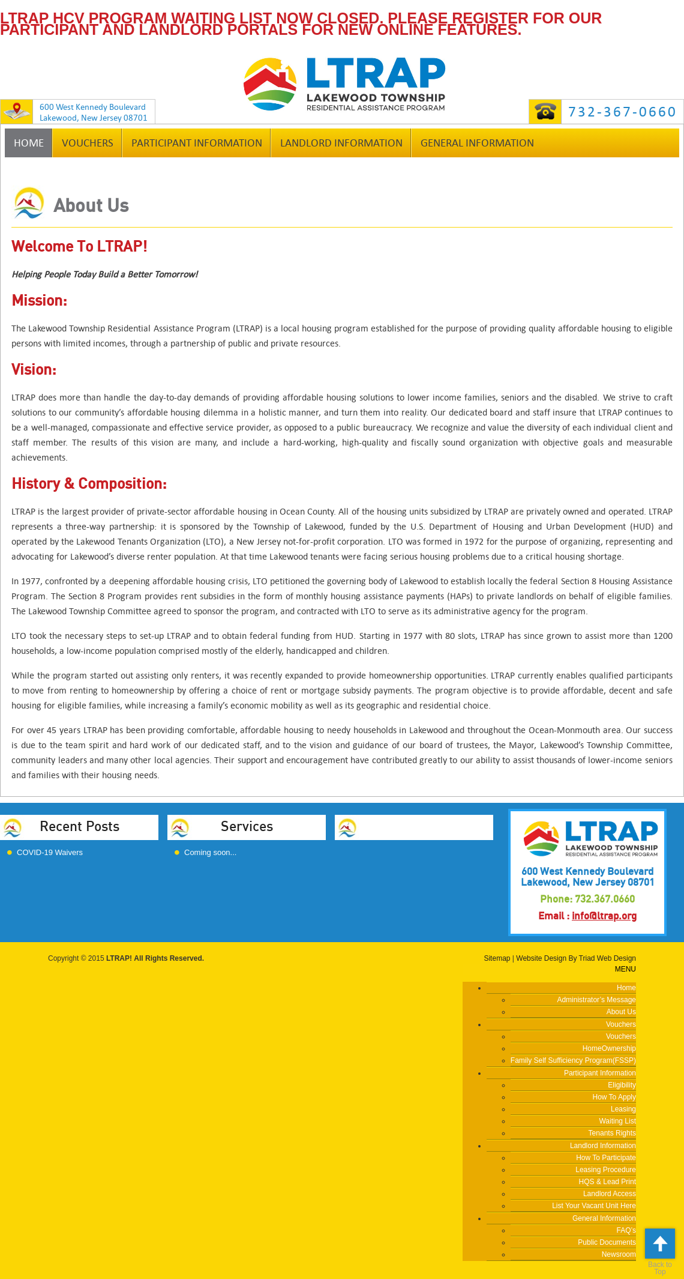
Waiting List (617, 1121)
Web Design (616, 958)
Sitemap (497, 958)
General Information (477, 143)
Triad (587, 958)
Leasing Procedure (605, 1170)
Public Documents (607, 1242)
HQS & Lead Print (607, 1182)
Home (29, 143)
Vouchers (87, 143)
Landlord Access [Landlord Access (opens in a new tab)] (609, 1194)
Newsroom (619, 1254)
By (572, 958)
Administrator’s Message (596, 1000)
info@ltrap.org (604, 916)
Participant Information (196, 143)
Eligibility (622, 1085)
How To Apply (615, 1097)
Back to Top (660, 1252)
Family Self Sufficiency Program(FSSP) (573, 1060)
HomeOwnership (609, 1048)
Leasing (623, 1109)
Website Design (541, 958)
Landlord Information (341, 143)
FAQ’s (626, 1230)
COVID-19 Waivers (50, 852)
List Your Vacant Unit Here (594, 1206)
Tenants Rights (612, 1133)
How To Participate (606, 1158)
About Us (621, 1012)
